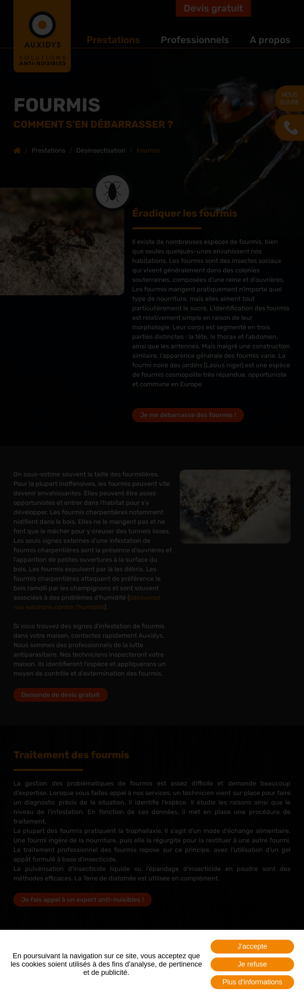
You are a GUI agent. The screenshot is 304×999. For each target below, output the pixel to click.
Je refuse (252, 964)
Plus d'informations (252, 982)
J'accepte (252, 946)
